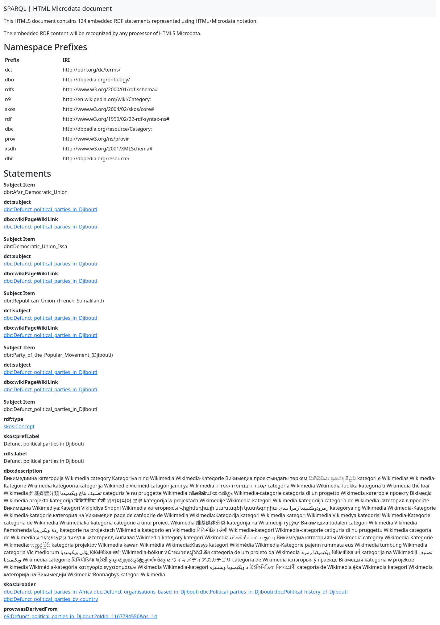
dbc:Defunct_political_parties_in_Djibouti (50, 209)
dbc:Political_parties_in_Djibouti (236, 591)
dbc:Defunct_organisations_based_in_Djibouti (146, 591)
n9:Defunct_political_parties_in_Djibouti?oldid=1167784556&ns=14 (80, 616)
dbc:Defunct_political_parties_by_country (51, 599)
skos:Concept (19, 426)
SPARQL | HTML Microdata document (58, 8)
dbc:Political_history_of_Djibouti (311, 591)
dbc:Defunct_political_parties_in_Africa (48, 591)
